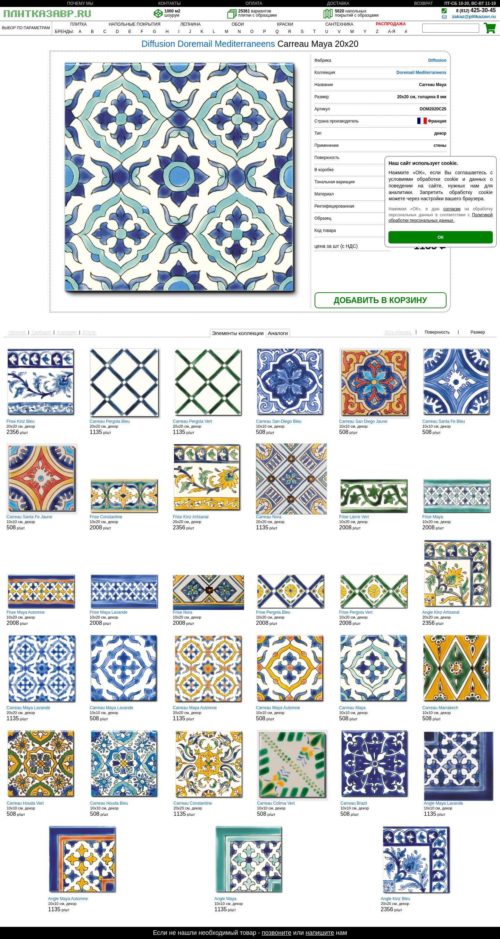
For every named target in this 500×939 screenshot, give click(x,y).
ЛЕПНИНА (190, 24)
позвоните (276, 932)
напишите (320, 932)
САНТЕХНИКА (339, 24)
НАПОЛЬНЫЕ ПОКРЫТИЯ (134, 24)
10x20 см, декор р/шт (125, 522)
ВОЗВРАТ (423, 3)
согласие (452, 209)
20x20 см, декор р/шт (42, 427)
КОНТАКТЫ (169, 3)
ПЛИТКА (78, 24)
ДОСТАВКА (338, 3)
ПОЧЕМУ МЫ (80, 3)
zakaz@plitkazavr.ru (474, 16)
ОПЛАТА (253, 3)
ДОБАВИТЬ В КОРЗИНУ (380, 300)
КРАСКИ (285, 24)
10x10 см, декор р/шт (291, 427)
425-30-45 (476, 10)
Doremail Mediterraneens (421, 72)
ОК (441, 237)
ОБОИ (238, 24)
